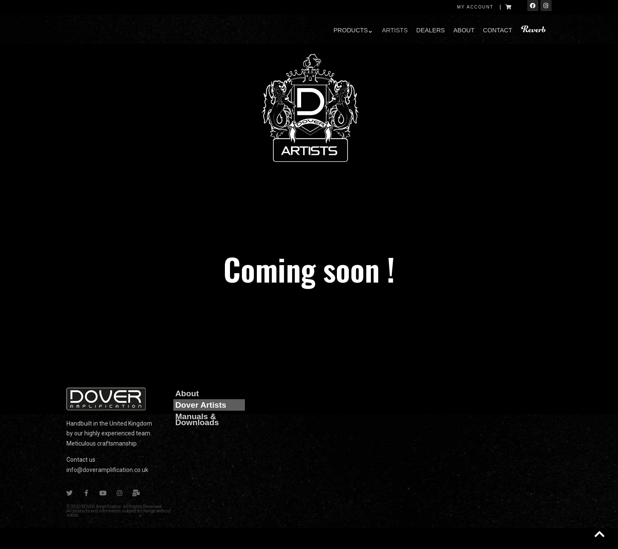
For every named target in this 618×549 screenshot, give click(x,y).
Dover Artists (201, 404)
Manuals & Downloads (197, 419)
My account (475, 7)
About (187, 393)
